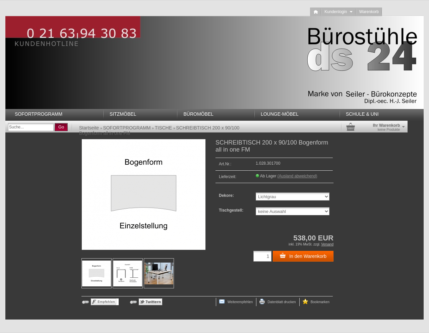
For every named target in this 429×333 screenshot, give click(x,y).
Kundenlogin (338, 11)
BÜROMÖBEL (198, 114)
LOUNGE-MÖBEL (280, 114)
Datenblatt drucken (277, 301)
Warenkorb (369, 11)
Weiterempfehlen (236, 301)
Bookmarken (316, 301)
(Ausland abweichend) (297, 176)
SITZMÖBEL (123, 114)
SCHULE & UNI (362, 114)
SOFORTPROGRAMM (38, 114)
